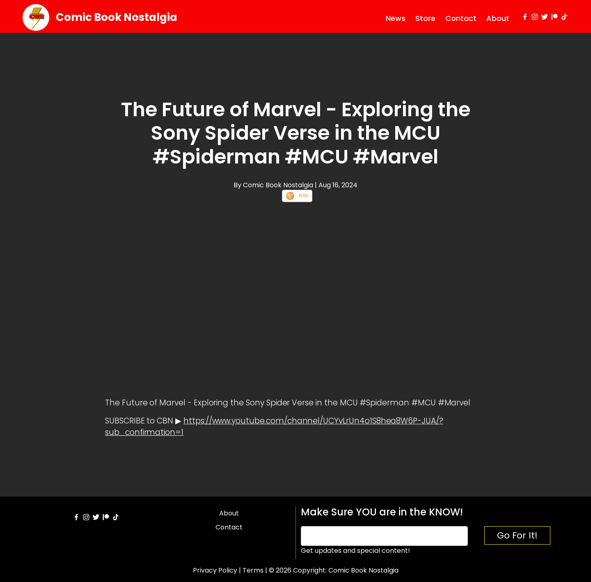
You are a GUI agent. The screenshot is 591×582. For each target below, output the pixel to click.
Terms (253, 570)
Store (425, 18)
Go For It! (517, 535)
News (395, 18)
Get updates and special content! (355, 550)
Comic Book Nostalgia (116, 17)
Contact (460, 18)
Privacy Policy (215, 570)
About (497, 18)
